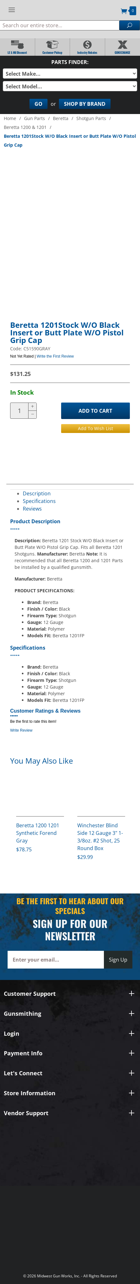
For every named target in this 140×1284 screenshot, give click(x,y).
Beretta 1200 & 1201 (25, 127)
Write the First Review (55, 356)
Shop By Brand (84, 103)
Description (37, 493)
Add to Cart (95, 410)
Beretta (60, 118)
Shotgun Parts (91, 118)
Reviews (32, 508)
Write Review (21, 730)
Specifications (39, 501)
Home (10, 118)
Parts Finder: (70, 62)
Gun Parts (34, 118)
